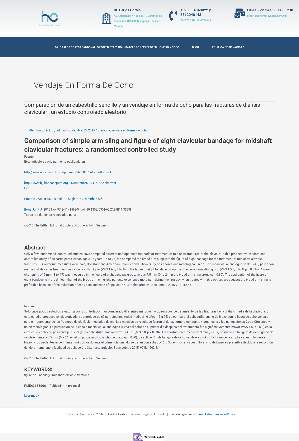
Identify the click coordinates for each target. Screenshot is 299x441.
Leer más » (31, 395)
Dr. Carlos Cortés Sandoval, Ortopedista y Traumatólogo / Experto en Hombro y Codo (117, 47)
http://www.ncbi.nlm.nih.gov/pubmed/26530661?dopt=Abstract (67, 172)
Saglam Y (74, 199)
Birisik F (59, 199)
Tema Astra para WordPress (215, 414)
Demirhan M (92, 199)
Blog (195, 47)
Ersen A (29, 199)
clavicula (104, 130)
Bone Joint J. (33, 209)
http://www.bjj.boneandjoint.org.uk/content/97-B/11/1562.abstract (70, 183)
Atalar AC (44, 199)
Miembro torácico (40, 130)
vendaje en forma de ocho (129, 130)
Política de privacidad (228, 47)
